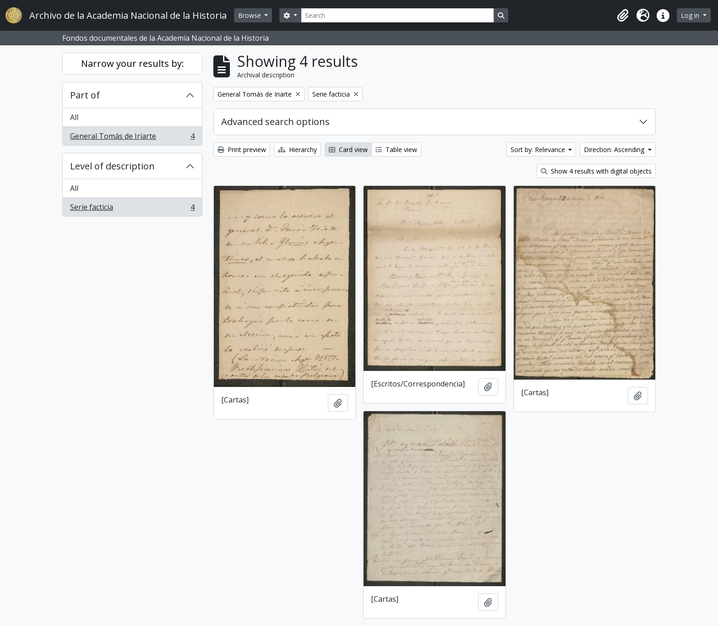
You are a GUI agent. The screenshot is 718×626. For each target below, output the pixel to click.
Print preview (242, 149)
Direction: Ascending (615, 149)
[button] (623, 15)
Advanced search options (275, 121)
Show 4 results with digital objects (596, 171)
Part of (85, 95)
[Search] (397, 15)
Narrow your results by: (132, 63)
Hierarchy (297, 149)
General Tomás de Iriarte (132, 138)
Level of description (112, 166)
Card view (348, 149)
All (74, 117)
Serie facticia (132, 208)
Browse (250, 15)
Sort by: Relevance (539, 149)
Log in (691, 15)
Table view (396, 149)
